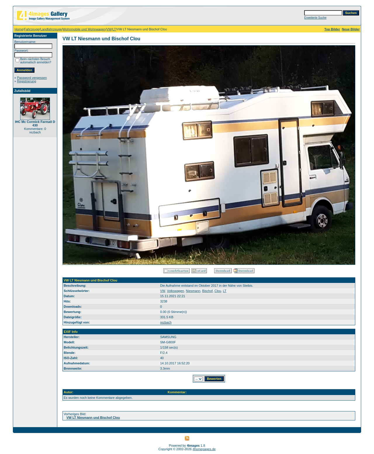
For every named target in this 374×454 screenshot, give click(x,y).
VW (109, 29)
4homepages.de (204, 449)
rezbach (166, 322)
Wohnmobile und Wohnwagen (84, 29)
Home (19, 29)
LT (114, 29)
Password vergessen (32, 77)
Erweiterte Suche (315, 17)
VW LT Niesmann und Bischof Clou (93, 417)
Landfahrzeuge (51, 29)
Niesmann (193, 291)
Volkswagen (175, 291)
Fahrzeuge (31, 29)
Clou (217, 291)
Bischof (207, 291)
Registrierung (26, 81)
